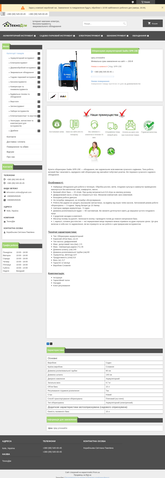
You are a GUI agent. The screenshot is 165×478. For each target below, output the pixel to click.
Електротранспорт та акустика (23, 116)
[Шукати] (124, 23)
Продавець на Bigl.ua (82, 475)
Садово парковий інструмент (56, 36)
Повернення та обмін (17, 146)
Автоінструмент (17, 106)
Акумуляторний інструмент (18, 36)
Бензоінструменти (18, 82)
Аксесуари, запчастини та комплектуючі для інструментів (21, 123)
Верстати (14, 101)
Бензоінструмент (116, 36)
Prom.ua (96, 472)
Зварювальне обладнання (22, 72)
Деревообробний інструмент (23, 68)
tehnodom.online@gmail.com (19, 192)
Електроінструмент (89, 36)
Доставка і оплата (16, 141)
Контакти (11, 136)
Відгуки (10, 152)
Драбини (14, 131)
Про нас (11, 157)
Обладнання (139, 36)
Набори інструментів (19, 111)
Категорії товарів (15, 53)
